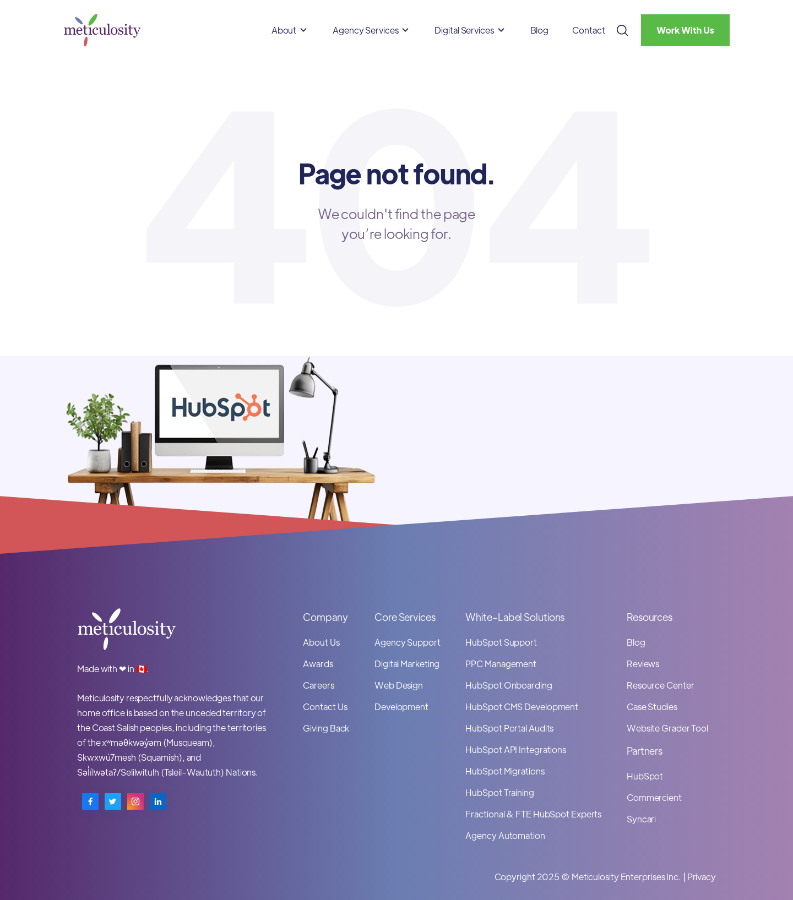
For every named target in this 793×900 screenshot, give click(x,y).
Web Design (398, 685)
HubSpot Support (501, 642)
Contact (588, 30)
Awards (318, 663)
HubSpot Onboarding (508, 685)
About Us (321, 642)
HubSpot (645, 776)
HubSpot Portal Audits (509, 728)
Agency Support (407, 642)
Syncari (641, 819)
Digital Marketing (406, 663)
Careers (318, 685)
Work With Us (685, 30)
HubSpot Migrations (504, 771)
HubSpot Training (499, 792)
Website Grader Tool (667, 728)
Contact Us (325, 706)
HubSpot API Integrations (515, 749)
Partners (644, 750)
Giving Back (326, 728)
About (284, 30)
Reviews (643, 663)
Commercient (654, 797)
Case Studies (652, 706)
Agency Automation (505, 835)
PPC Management (500, 663)
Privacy (701, 876)
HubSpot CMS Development (521, 706)
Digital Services (463, 30)
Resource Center (660, 685)
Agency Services (366, 30)
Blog (539, 30)
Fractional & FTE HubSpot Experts (533, 814)
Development (401, 706)
